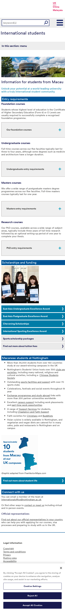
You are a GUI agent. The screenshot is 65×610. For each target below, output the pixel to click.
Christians (32, 415)
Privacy (7, 554)
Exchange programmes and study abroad (28, 395)
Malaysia (58, 10)
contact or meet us (34, 505)
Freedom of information (15, 564)
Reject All (32, 597)
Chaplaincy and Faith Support (33, 411)
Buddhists (48, 415)
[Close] (61, 569)
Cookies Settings (32, 587)
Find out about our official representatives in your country (31, 519)
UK (54, 3)
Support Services (28, 409)
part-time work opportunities (27, 405)
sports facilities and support (35, 381)
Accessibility (9, 561)
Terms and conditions (14, 551)
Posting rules (10, 558)
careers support (26, 402)
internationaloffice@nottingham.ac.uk (21, 499)
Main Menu (60, 22)
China (56, 6)
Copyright (8, 548)
